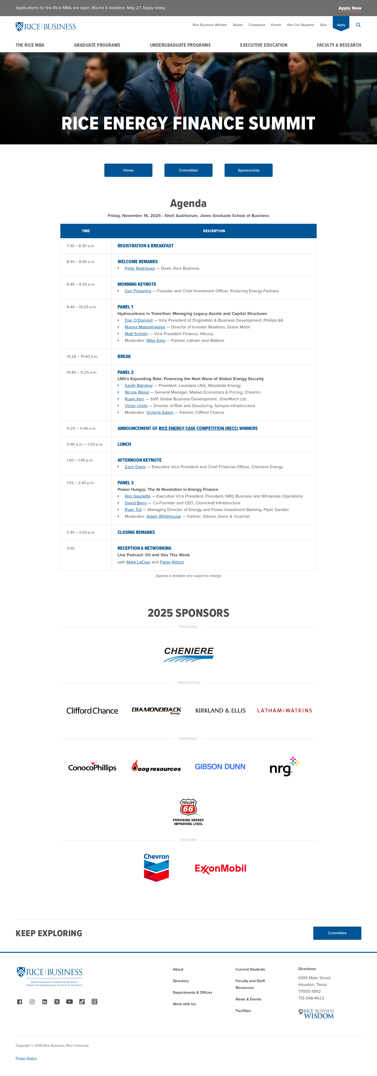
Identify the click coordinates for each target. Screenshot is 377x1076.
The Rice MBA (30, 45)
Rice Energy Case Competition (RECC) (198, 428)
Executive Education (263, 45)
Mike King (155, 340)
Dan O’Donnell (139, 320)
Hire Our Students (300, 24)
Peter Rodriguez (140, 268)
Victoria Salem (160, 412)
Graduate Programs (97, 45)
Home (128, 170)
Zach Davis (135, 467)
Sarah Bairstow (139, 385)
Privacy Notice (26, 1058)
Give (323, 24)
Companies (257, 24)
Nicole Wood (137, 392)
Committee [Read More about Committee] (337, 933)
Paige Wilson (172, 562)
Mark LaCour (138, 562)
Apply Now (350, 8)
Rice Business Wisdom (210, 24)
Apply (341, 24)
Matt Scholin (136, 334)
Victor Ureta (136, 406)
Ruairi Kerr (134, 399)
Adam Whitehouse (163, 516)
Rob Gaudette (138, 496)
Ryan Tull (133, 509)
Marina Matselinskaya (145, 327)
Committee (188, 170)
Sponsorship (248, 170)
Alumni (238, 24)
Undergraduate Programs (180, 45)
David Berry (136, 503)
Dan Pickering (138, 291)
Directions (307, 969)
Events (276, 24)
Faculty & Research (339, 45)
